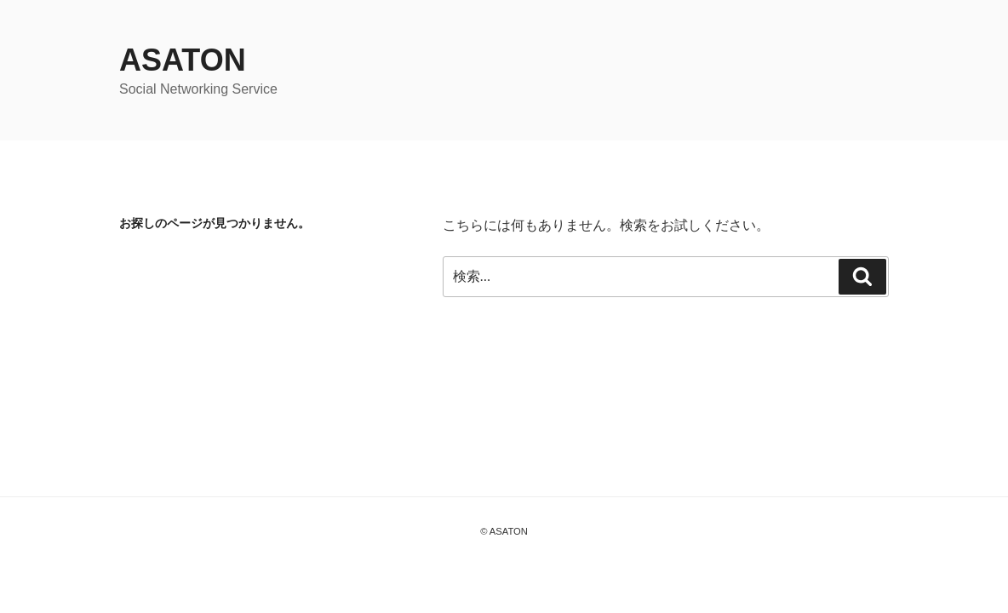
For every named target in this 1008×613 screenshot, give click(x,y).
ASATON (182, 60)
